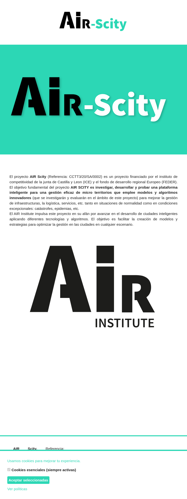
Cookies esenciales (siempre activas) (41, 470)
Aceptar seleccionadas (28, 480)
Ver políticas (17, 489)
